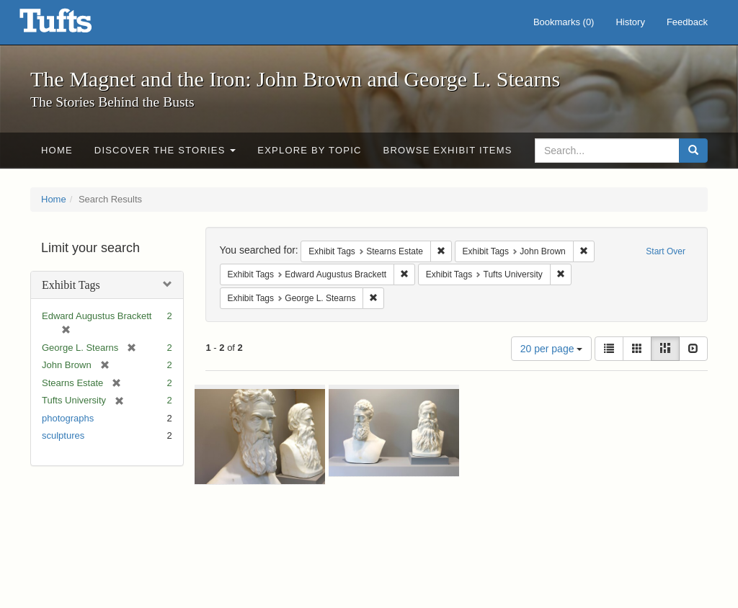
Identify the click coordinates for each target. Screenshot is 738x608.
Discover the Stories (165, 150)
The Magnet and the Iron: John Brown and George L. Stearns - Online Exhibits (73, 25)
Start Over (665, 251)
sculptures (63, 435)
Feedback (687, 22)
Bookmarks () (564, 22)
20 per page (551, 348)
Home (57, 150)
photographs (68, 418)
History (629, 22)
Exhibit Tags (71, 285)
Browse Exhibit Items (447, 150)
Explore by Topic (309, 150)
